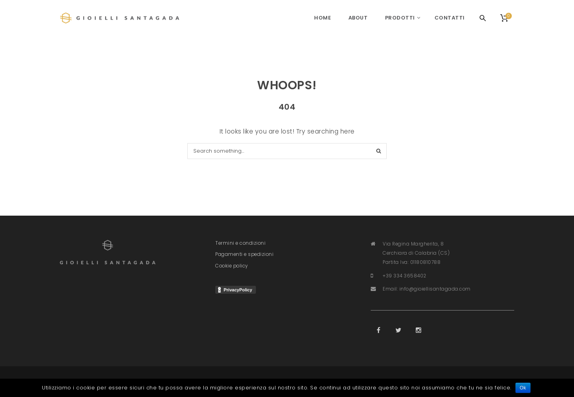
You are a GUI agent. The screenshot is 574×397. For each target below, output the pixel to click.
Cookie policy (231, 266)
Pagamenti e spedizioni (244, 254)
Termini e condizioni (240, 243)
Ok (523, 388)
